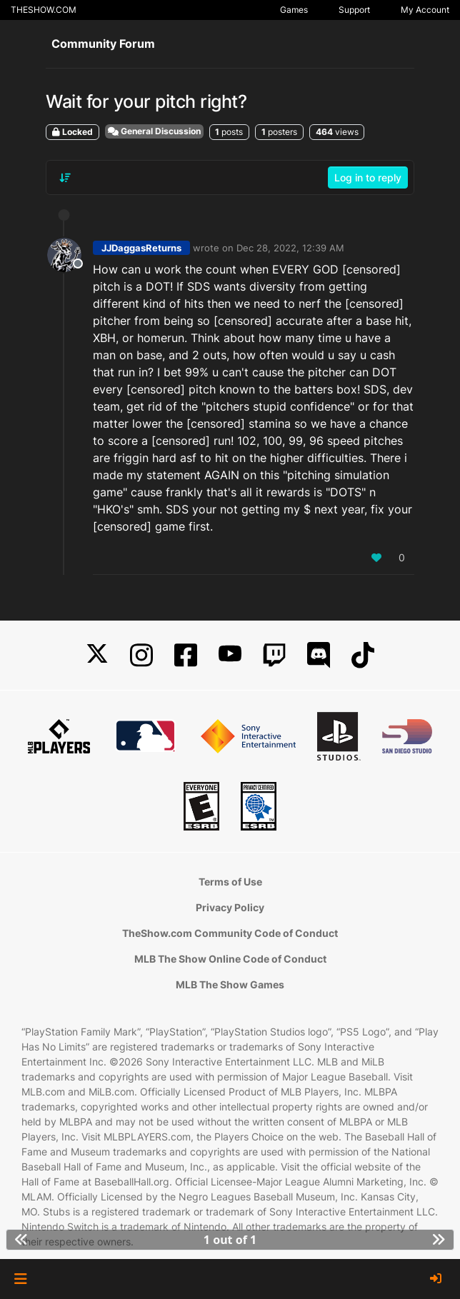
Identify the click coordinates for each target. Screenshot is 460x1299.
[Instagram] (141, 655)
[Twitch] (274, 655)
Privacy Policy (230, 907)
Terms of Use (230, 882)
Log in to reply (367, 177)
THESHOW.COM (43, 9)
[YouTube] (230, 655)
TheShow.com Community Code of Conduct (230, 933)
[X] (97, 655)
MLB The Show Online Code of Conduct (230, 959)
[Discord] (318, 655)
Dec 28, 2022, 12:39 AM (290, 248)
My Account (425, 9)
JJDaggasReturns (141, 248)
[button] (20, 1279)
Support (354, 9)
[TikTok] (362, 655)
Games (294, 9)
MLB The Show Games (230, 984)
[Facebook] (185, 655)
